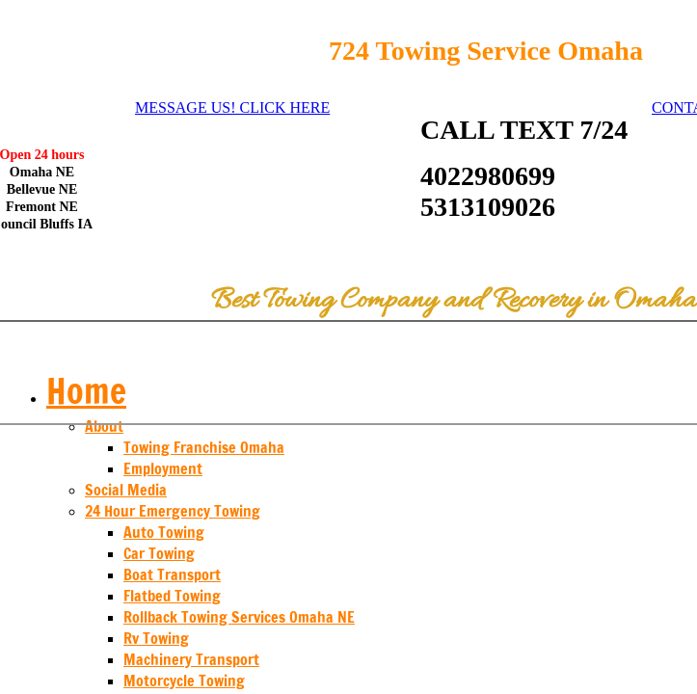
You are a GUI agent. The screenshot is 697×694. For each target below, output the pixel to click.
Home (86, 390)
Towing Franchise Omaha (203, 447)
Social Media (126, 489)
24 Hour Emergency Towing (172, 510)
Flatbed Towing (172, 595)
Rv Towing (156, 638)
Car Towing (159, 553)
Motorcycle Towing (184, 680)
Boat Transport (172, 574)
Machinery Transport (191, 659)
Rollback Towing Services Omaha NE (239, 616)
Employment (162, 468)
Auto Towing (163, 532)
